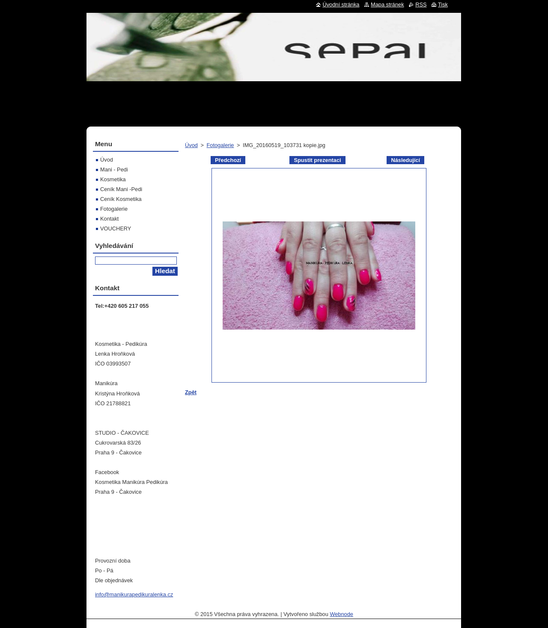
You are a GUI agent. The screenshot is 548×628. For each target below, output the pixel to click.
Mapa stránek (387, 4)
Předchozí (228, 160)
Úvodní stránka (340, 4)
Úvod (191, 145)
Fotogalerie (220, 145)
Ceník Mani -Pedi (121, 189)
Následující (405, 160)
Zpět (191, 392)
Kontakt (109, 218)
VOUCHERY (115, 228)
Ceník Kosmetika (121, 199)
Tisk (443, 4)
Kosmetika (113, 179)
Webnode (341, 614)
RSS (420, 4)
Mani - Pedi (114, 169)
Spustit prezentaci (317, 160)
